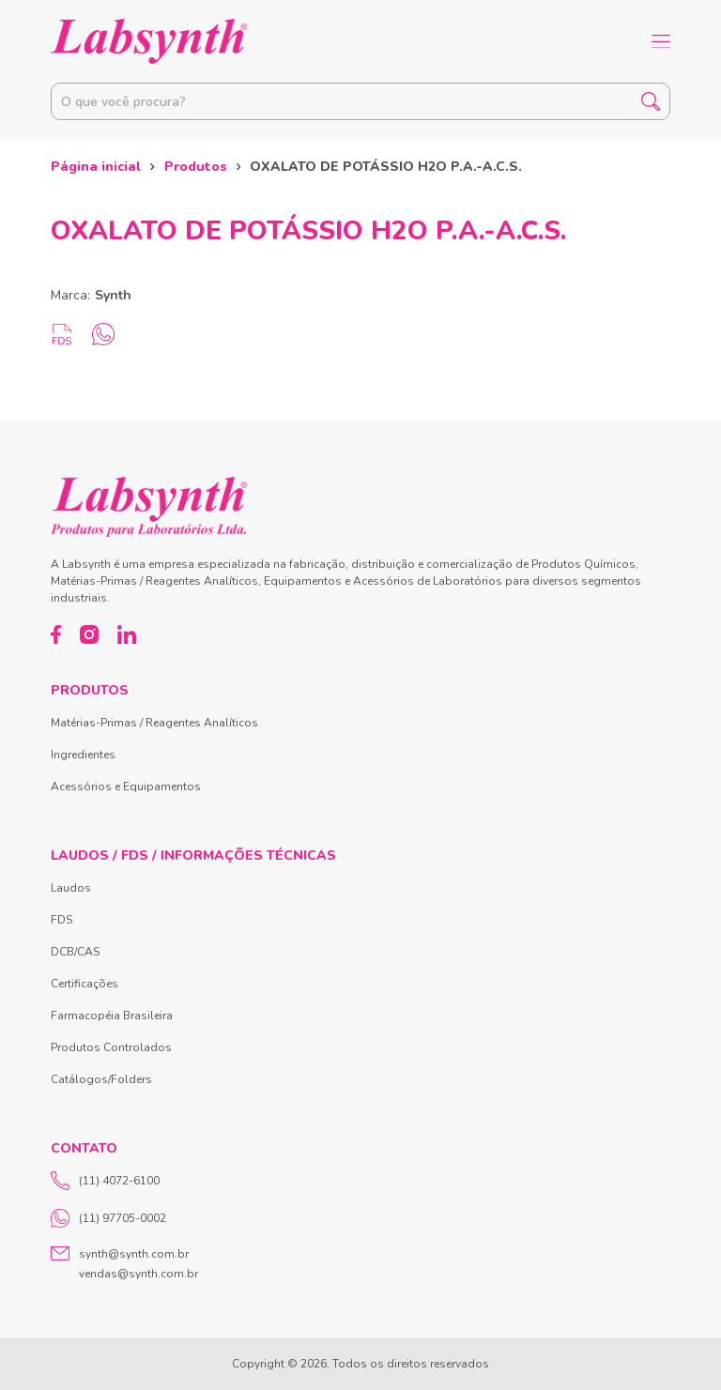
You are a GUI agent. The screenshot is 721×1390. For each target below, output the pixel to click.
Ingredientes (83, 754)
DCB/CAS (75, 951)
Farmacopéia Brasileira (112, 1015)
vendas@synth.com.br (138, 1273)
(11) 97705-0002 (108, 1218)
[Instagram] (89, 634)
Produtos (195, 167)
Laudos (71, 887)
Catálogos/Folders (101, 1079)
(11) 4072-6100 (105, 1180)
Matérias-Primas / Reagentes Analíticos (154, 722)
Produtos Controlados (111, 1047)
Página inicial (96, 167)
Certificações (84, 983)
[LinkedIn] (126, 634)
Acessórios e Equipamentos (126, 786)
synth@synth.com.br (134, 1253)
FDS (61, 919)
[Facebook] (56, 634)
